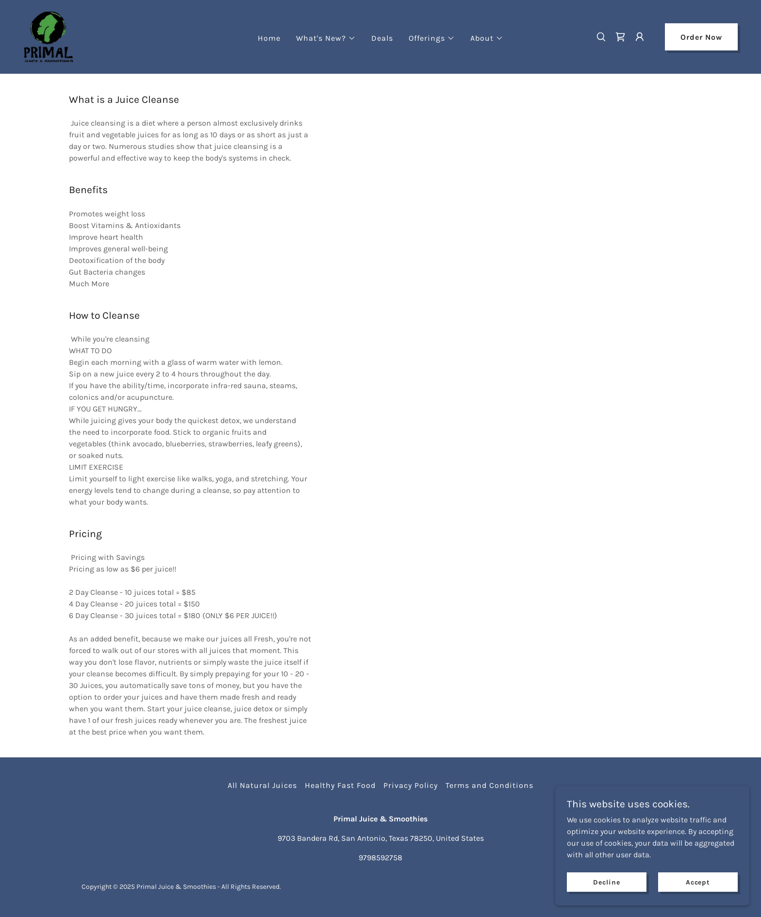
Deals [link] (382, 38)
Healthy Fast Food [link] (340, 785)
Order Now (701, 37)
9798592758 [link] (380, 857)
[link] (48, 36)
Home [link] (269, 38)
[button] (326, 38)
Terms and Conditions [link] (489, 785)
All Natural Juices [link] (262, 785)
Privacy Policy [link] (410, 785)
